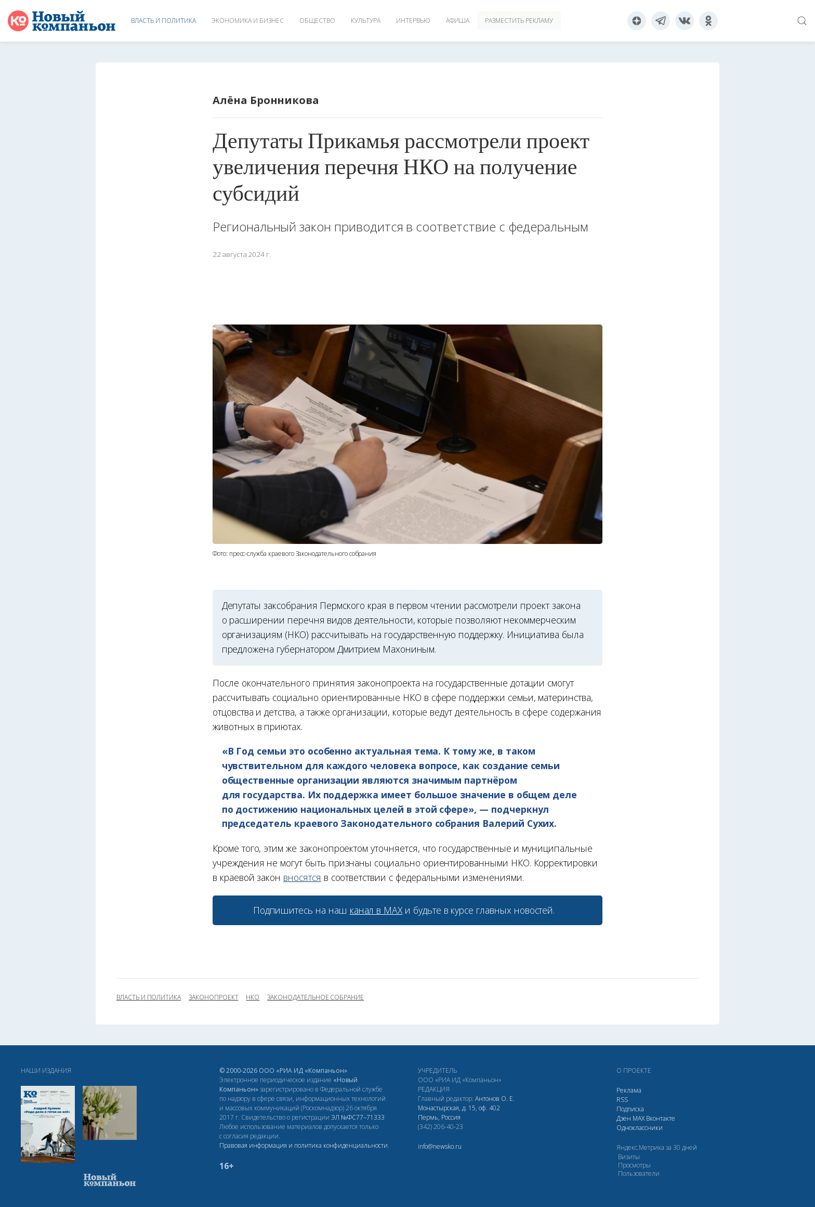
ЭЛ (358, 1117)
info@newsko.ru (440, 1146)
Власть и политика (163, 20)
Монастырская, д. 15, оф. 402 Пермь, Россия (459, 1113)
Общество (317, 20)
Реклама (628, 1090)
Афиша (457, 20)
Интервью (413, 20)
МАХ (639, 1118)
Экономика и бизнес (248, 20)
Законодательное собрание (315, 997)
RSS (622, 1099)
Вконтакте (660, 1118)
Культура (365, 20)
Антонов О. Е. (495, 1098)
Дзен (623, 1118)
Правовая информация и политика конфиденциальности (303, 1145)
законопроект (213, 997)
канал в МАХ (376, 910)
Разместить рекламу (519, 20)
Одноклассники (639, 1127)
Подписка (630, 1109)
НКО (252, 997)
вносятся (302, 877)
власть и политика (148, 997)
